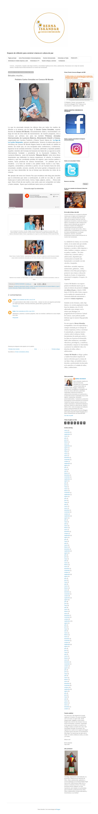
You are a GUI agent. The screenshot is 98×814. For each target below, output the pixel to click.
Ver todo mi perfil (68, 415)
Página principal (12, 58)
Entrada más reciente (14, 349)
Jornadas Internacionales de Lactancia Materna (45, 286)
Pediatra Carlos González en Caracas (26, 288)
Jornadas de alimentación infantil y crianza (23, 286)
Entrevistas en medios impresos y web (18, 60)
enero (65, 444)
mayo (65, 451)
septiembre (67, 434)
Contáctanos (61, 60)
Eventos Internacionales (49, 58)
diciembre (66, 457)
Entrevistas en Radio (63, 58)
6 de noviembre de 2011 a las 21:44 (26, 299)
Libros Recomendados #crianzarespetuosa (30, 58)
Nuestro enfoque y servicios (49, 60)
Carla (14, 311)
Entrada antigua (56, 349)
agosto (66, 447)
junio (65, 440)
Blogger (58, 809)
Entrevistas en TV (34, 60)
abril (65, 471)
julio (65, 438)
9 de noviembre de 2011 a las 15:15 (25, 311)
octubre (66, 461)
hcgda (14, 299)
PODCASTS (74, 58)
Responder (15, 306)
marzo (65, 430)
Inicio (35, 349)
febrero (66, 442)
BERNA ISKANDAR (80, 378)
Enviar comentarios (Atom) (22, 352)
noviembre (67, 432)
